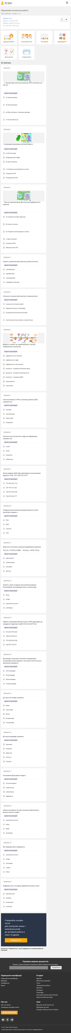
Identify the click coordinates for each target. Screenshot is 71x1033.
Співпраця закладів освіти (10, 1007)
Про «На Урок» (6, 1005)
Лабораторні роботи (43, 985)
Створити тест (16, 940)
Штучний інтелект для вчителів (47, 995)
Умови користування (19, 1029)
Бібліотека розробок (43, 981)
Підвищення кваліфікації (9, 978)
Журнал (39, 978)
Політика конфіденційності (35, 1029)
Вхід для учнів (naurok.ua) (45, 1005)
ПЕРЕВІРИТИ (56, 967)
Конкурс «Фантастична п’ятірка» (47, 1009)
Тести (38, 983)
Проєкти (39, 988)
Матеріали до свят (42, 1007)
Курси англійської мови (44, 997)
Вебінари (4, 981)
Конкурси (39, 990)
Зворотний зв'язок (9, 1012)
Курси (3, 985)
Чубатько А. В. (7, 18)
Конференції (5, 983)
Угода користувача (6, 1029)
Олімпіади (39, 992)
